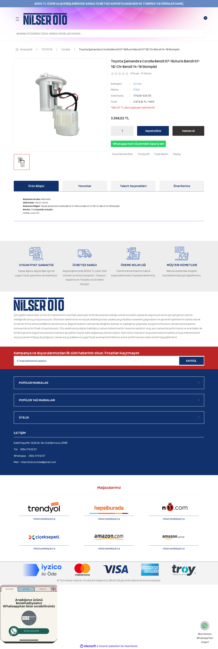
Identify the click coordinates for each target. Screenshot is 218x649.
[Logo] (45, 19)
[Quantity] (122, 131)
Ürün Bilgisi (36, 186)
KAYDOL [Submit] (191, 361)
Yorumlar (84, 186)
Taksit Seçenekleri (133, 186)
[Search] (109, 33)
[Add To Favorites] (122, 155)
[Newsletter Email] (109, 361)
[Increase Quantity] (129, 131)
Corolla (137, 83)
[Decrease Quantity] (115, 131)
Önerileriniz (182, 186)
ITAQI (136, 89)
